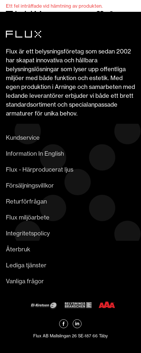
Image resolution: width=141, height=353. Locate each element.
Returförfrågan (26, 201)
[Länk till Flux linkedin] (77, 323)
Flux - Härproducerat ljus (39, 169)
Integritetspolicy (28, 233)
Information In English (35, 153)
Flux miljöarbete (27, 217)
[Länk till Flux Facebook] (63, 323)
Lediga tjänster (26, 265)
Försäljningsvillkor (30, 185)
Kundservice (23, 137)
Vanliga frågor (25, 281)
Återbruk (18, 249)
